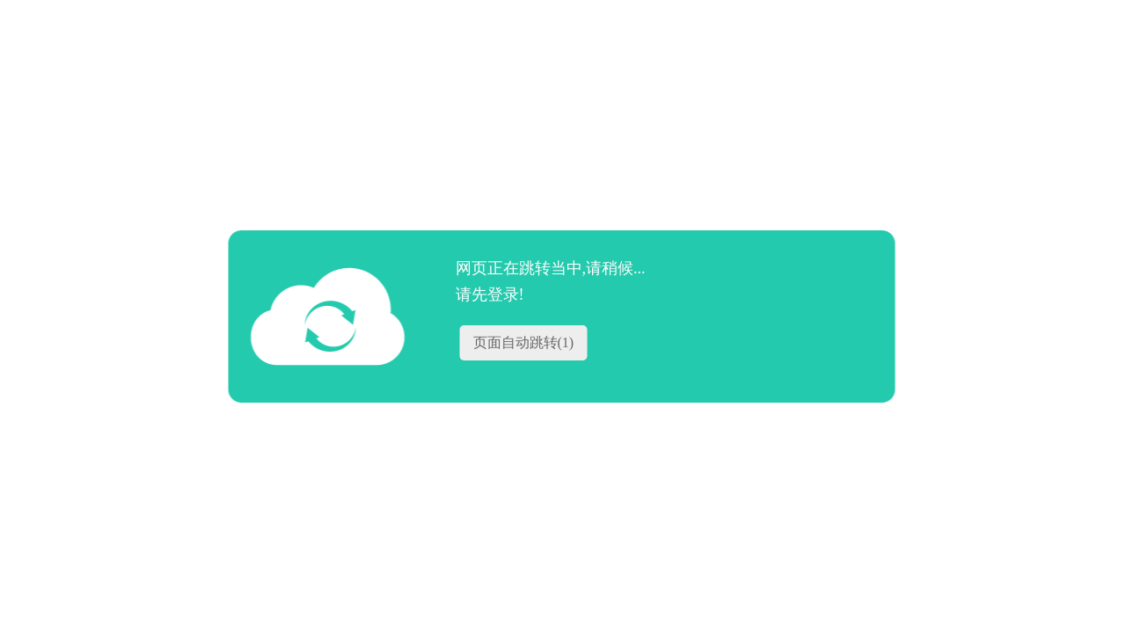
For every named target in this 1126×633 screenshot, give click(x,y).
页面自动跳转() (523, 342)
